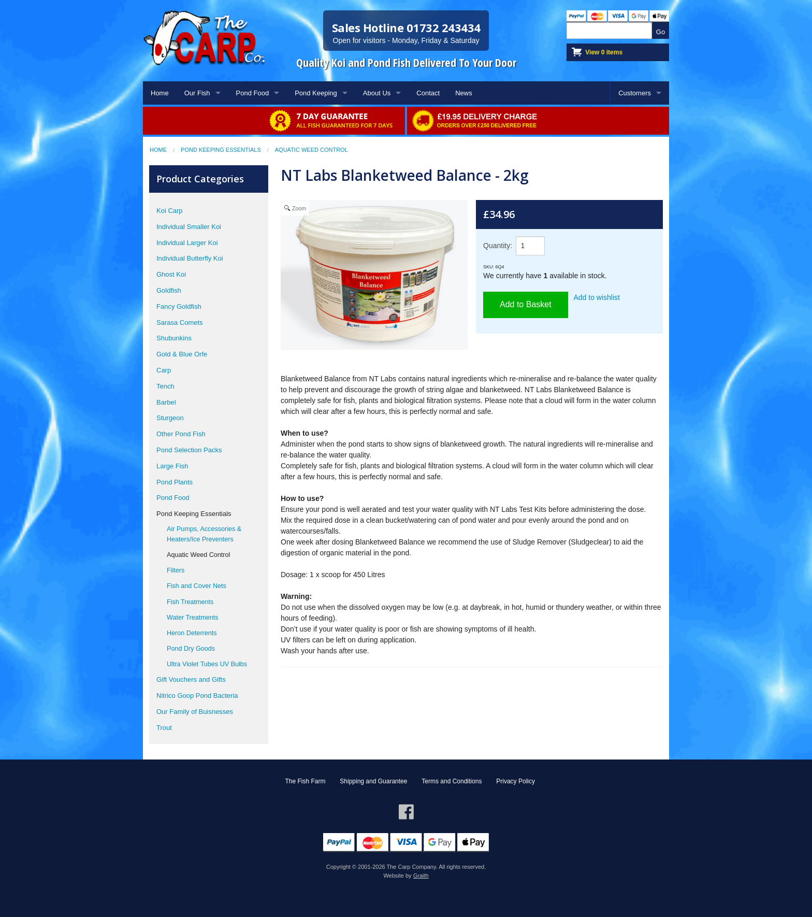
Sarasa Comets (179, 322)
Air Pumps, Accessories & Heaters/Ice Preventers (204, 534)
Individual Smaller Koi (188, 227)
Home (160, 93)
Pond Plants (174, 482)
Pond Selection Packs (189, 450)
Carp (163, 370)
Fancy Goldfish (178, 306)
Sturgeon (170, 418)
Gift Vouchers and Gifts (191, 679)
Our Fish (197, 93)
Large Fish (172, 466)
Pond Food (252, 93)
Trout (164, 728)
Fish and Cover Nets (196, 586)
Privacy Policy (515, 781)
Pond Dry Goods (191, 648)
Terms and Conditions (452, 781)
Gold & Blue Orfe (181, 354)
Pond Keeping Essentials (221, 150)
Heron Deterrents (192, 633)
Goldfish (168, 290)
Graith (421, 875)
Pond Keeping (316, 93)
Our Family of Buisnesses (194, 711)
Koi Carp (169, 210)
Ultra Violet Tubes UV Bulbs (207, 664)
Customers (634, 93)
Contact (428, 93)
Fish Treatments (190, 602)
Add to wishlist (597, 297)
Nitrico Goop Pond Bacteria (197, 695)
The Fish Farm (305, 781)
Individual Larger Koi (187, 243)
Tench (165, 386)
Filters (175, 570)
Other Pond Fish (181, 434)
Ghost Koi (171, 274)
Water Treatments (193, 617)
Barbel (166, 402)
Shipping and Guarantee (373, 781)
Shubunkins (174, 338)
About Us (376, 93)
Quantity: (497, 245)
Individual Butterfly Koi (189, 258)
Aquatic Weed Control (311, 150)
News (463, 93)
